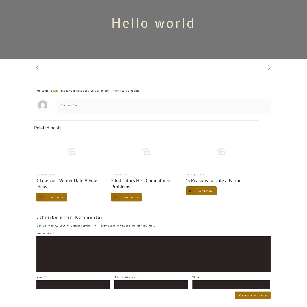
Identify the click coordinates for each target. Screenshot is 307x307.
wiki (56, 90)
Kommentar (45, 233)
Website (197, 277)
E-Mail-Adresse (125, 277)
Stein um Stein (70, 105)
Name (41, 277)
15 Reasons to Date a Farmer (214, 180)
